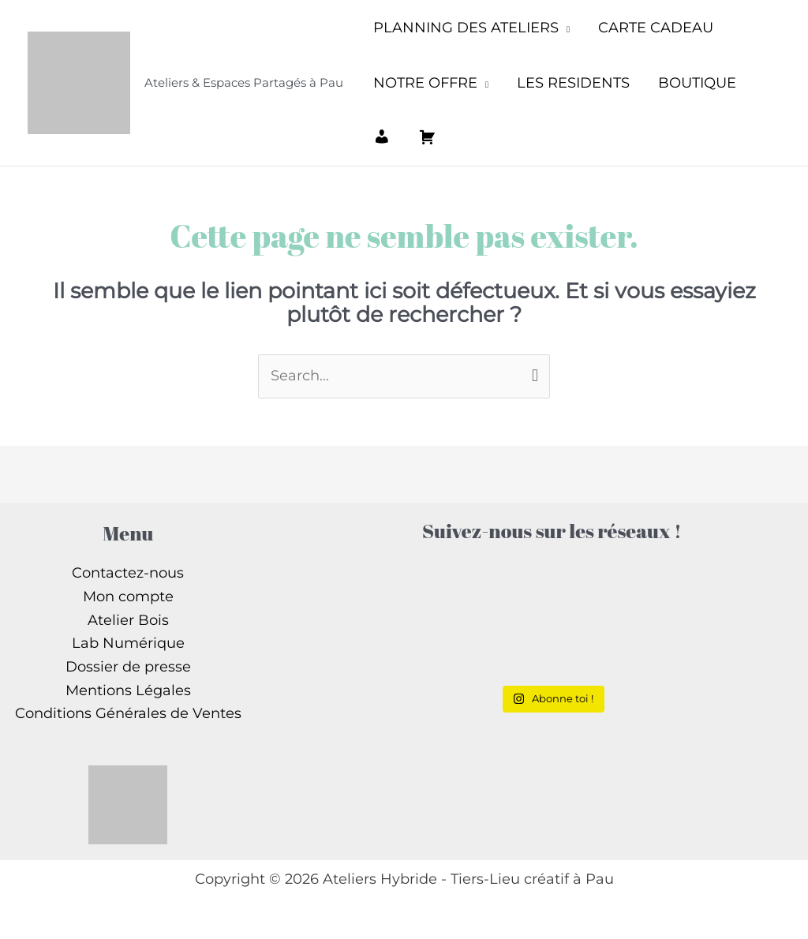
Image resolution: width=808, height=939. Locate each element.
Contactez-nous (128, 573)
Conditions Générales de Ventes (128, 713)
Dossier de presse (128, 666)
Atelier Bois (128, 620)
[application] (564, 27)
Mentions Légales (128, 690)
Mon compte (128, 596)
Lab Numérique (128, 643)
